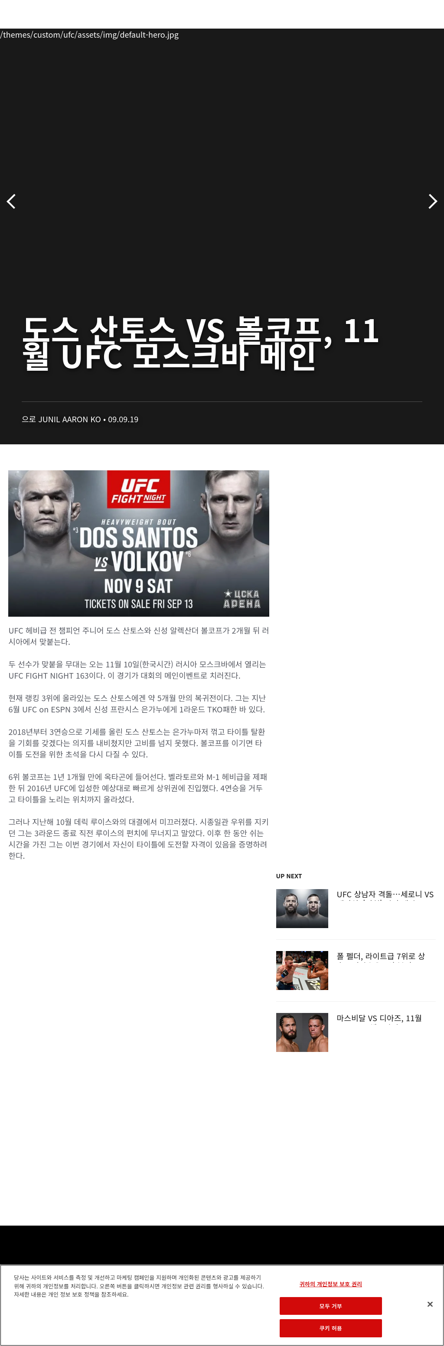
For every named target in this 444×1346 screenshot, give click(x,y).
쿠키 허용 (331, 1328)
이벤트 (25, 33)
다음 (429, 201)
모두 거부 (331, 1306)
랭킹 (58, 33)
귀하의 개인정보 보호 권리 (331, 1284)
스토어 (393, 33)
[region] (222, 1305)
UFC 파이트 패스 (342, 33)
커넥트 (291, 33)
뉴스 (127, 33)
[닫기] (430, 1304)
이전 (14, 201)
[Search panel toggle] (415, 32)
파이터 (94, 33)
